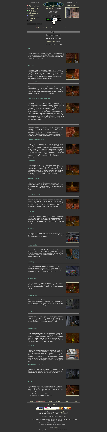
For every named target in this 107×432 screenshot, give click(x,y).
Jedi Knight (49, 8)
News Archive (32, 18)
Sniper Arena (32, 5)
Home (30, 22)
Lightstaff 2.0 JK (33, 8)
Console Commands (34, 17)
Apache (62, 412)
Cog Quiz (31, 15)
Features (57, 28)
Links (75, 28)
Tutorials (31, 10)
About (30, 20)
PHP (55, 412)
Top (49, 404)
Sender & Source (33, 13)
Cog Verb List (33, 12)
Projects (40, 28)
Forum (31, 28)
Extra (66, 28)
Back (57, 404)
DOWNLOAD (51, 42)
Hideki (56, 427)
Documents (49, 28)
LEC (66, 422)
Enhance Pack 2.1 (34, 7)
